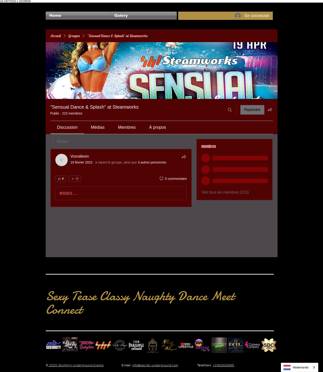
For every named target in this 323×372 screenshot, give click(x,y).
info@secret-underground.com (155, 365)
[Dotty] (235, 345)
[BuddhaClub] (153, 345)
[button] (144, 16)
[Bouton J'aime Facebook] (55, 5)
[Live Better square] (202, 345)
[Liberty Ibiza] (70, 345)
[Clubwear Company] (252, 345)
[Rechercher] (230, 110)
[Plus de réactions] (75, 179)
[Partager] (184, 156)
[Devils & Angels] (169, 345)
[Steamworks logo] (103, 345)
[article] (121, 178)
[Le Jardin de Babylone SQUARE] (86, 345)
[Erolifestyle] (186, 345)
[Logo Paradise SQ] (136, 345)
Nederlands (296, 367)
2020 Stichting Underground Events (76, 365)
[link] (67, 127)
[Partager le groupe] (270, 109)
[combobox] (300, 367)
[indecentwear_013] (219, 345)
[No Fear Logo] (53, 345)
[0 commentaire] (173, 179)
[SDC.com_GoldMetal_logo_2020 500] (269, 345)
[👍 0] (60, 179)
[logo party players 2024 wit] (120, 345)
